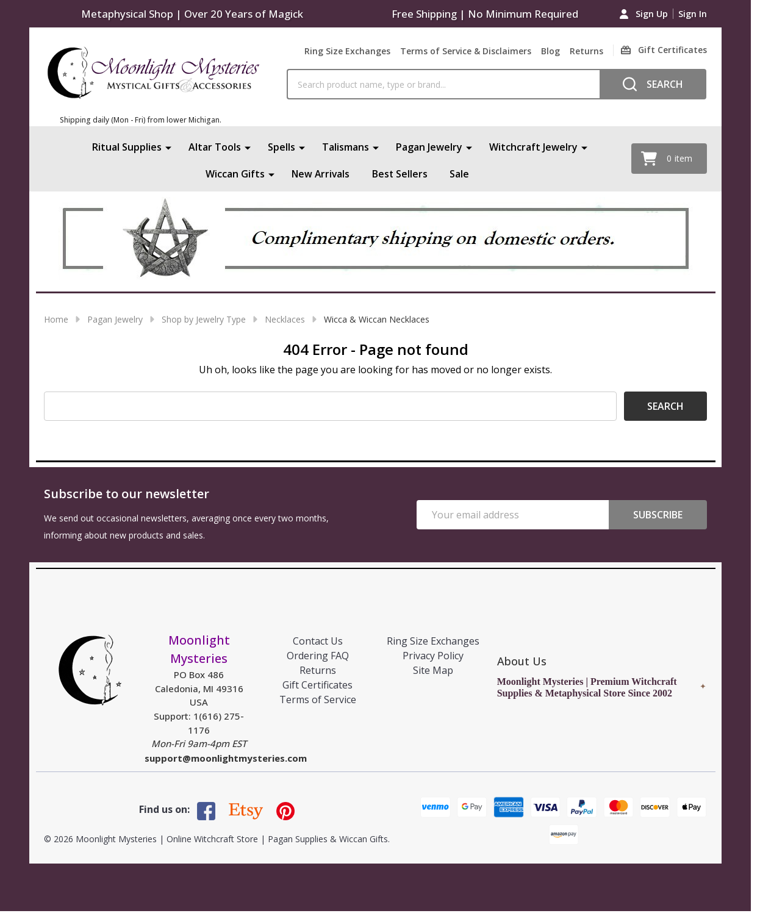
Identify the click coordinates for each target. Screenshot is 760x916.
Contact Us (318, 641)
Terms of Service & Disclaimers (465, 51)
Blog (550, 51)
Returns (586, 51)
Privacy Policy (433, 655)
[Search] (653, 84)
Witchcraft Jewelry (533, 147)
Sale (460, 174)
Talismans (345, 147)
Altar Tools (214, 147)
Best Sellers (401, 174)
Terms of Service (317, 699)
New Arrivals (321, 174)
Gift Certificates (317, 685)
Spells (281, 147)
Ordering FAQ (318, 655)
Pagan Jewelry (429, 147)
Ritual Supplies (127, 147)
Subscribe (658, 514)
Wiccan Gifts (234, 174)
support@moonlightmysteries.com (226, 758)
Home (56, 319)
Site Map (433, 670)
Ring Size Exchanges (347, 51)
